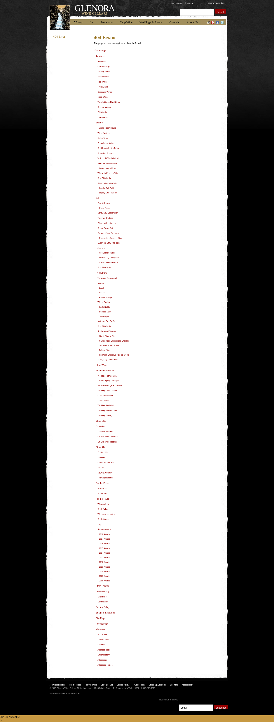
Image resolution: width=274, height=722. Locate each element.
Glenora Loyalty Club (106, 183)
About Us (192, 22)
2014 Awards (104, 553)
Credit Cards (103, 640)
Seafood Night (105, 312)
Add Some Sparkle (107, 253)
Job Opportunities (105, 478)
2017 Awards (104, 539)
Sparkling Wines (104, 92)
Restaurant (106, 22)
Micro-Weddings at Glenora (109, 385)
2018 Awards (104, 534)
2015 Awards (104, 548)
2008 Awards (104, 581)
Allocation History (105, 665)
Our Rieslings (103, 66)
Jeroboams (102, 117)
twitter (222, 22)
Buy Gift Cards (104, 178)
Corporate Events (105, 395)
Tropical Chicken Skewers (110, 346)
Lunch (101, 288)
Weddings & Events (150, 22)
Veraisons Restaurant (107, 278)
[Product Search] (197, 12)
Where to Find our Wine (108, 173)
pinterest (212, 22)
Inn (92, 22)
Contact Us (102, 452)
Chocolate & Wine (105, 143)
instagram (208, 22)
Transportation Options (107, 262)
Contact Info (102, 602)
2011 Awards (104, 567)
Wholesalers (103, 504)
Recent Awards (104, 529)
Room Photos (104, 208)
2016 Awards (104, 544)
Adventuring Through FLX (109, 258)
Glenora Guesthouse (106, 223)
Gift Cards (102, 112)
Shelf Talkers (103, 509)
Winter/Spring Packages (109, 381)
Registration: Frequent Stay (110, 238)
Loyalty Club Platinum (108, 193)
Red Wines (102, 82)
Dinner (102, 293)
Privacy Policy (103, 607)
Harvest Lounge (105, 297)
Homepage (100, 50)
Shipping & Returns (105, 612)
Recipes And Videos (106, 331)
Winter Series (103, 302)
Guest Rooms (103, 203)
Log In (190, 3)
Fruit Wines (102, 87)
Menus (100, 283)
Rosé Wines (102, 97)
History (100, 467)
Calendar (174, 22)
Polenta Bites (104, 350)
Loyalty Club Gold (106, 188)
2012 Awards (104, 562)
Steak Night (104, 316)
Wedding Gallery (104, 415)
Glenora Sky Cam (105, 462)
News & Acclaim (104, 473)
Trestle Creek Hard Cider (108, 102)
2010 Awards (104, 572)
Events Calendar (104, 432)
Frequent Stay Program (107, 233)
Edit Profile (102, 634)
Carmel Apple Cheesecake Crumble (114, 341)
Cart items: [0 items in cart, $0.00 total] (216, 3)
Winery (78, 22)
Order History (103, 655)
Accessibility (102, 624)
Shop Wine (126, 22)
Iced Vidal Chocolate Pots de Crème (114, 355)
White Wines (103, 77)
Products (100, 56)
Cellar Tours (102, 138)
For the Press (102, 483)
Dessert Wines (104, 107)
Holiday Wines (103, 72)
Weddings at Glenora (106, 376)
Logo (99, 524)
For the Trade (102, 499)
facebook (217, 22)
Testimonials (104, 401)
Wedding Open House (107, 390)
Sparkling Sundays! (106, 153)
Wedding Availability (106, 405)
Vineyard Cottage (105, 218)
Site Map (100, 618)
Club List (101, 645)
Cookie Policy (102, 591)
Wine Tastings (103, 133)
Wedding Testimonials (107, 410)
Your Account (177, 3)
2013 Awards (104, 558)
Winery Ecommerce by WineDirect (65, 693)
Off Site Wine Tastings (107, 442)
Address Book (103, 650)
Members (100, 629)
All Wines (101, 61)
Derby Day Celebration (107, 213)
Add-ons (101, 248)
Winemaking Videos (107, 168)
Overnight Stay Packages (108, 243)
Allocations (102, 660)
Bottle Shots (102, 493)
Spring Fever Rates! (106, 228)
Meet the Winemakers (107, 163)
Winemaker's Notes (106, 514)
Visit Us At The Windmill (108, 158)
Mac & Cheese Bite (107, 336)
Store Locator (102, 586)
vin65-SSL (101, 421)
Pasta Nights (104, 307)
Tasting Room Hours (106, 128)
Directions (102, 457)
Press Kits (102, 488)
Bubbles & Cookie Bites (108, 148)
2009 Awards (104, 576)
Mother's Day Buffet (106, 321)
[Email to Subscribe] (196, 707)
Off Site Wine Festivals (107, 437)
